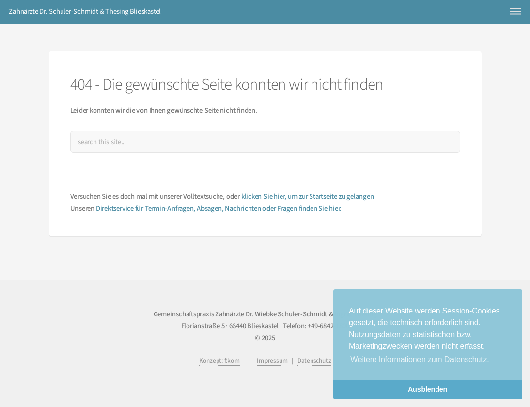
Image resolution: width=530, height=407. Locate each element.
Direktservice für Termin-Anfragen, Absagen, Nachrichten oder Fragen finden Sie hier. (219, 208)
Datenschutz (314, 360)
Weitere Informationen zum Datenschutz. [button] (419, 359)
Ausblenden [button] (427, 389)
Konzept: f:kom (219, 360)
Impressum (272, 360)
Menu (516, 11)
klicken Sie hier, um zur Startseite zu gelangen (307, 196)
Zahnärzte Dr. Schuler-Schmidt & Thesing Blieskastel (85, 11)
